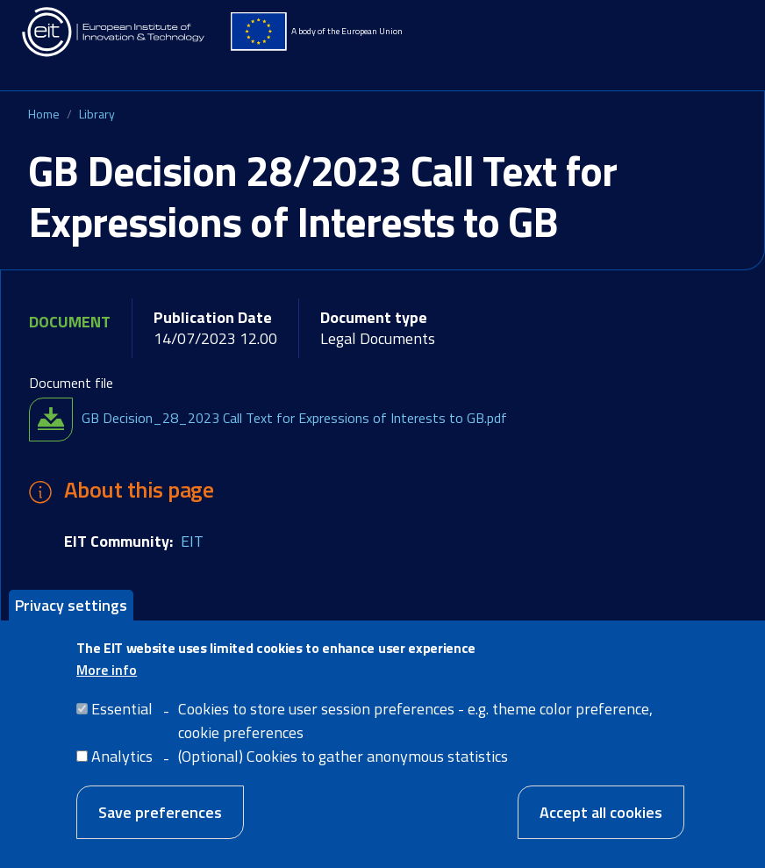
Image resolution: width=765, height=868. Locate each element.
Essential (122, 709)
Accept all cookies (601, 812)
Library (97, 113)
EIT (192, 541)
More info (106, 669)
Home (44, 113)
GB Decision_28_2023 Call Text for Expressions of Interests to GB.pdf (294, 417)
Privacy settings (71, 605)
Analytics (122, 756)
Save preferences (160, 812)
